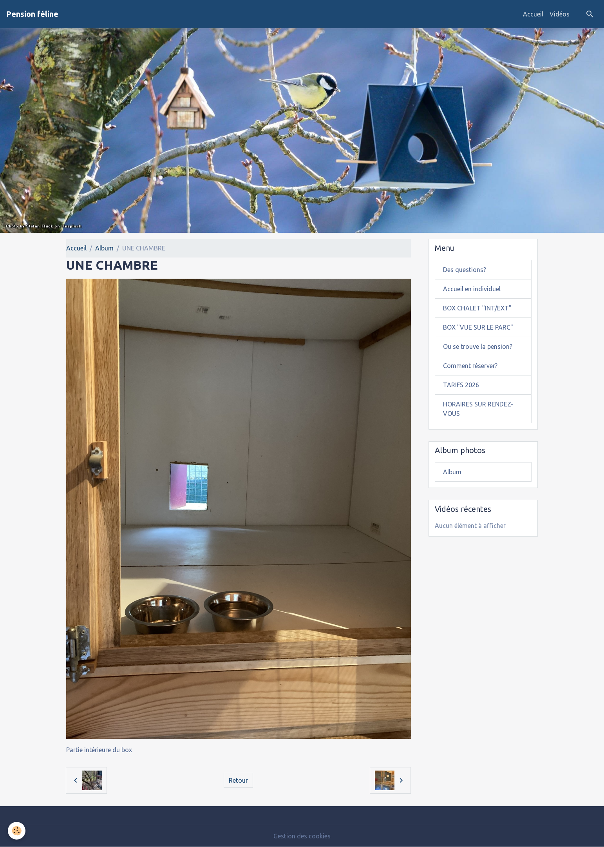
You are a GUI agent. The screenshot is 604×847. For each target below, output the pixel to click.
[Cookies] (16, 831)
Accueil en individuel (472, 288)
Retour (238, 780)
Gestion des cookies (302, 836)
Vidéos (560, 14)
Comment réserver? (470, 365)
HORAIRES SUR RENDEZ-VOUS (478, 409)
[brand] (32, 14)
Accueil (533, 14)
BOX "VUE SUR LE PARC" (478, 327)
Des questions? (464, 269)
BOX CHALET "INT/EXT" (477, 308)
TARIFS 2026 (461, 384)
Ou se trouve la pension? (477, 346)
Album (104, 248)
